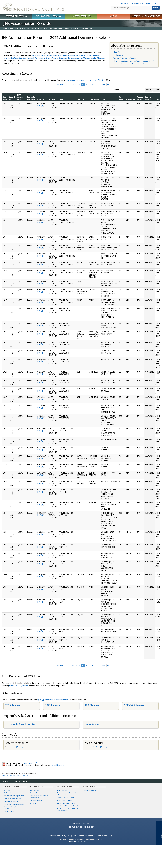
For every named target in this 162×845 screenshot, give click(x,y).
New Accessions (89, 793)
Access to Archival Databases (14, 804)
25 (76, 84)
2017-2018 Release (134, 705)
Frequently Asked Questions (21, 724)
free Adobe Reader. (29, 763)
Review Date (148, 98)
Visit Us (113, 16)
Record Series (140, 98)
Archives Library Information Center (13, 808)
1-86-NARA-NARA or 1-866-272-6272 (81, 841)
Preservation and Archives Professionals (39, 797)
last (108, 84)
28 (86, 84)
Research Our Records (16, 16)
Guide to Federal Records (66, 798)
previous (60, 84)
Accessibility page (57, 765)
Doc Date (40, 99)
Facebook (69, 826)
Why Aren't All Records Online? (67, 806)
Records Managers (36, 800)
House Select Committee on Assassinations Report (133, 61)
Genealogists (35, 790)
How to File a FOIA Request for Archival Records (67, 810)
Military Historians (36, 793)
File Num (62, 99)
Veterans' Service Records (48, 16)
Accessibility (61, 836)
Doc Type (51, 99)
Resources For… (37, 786)
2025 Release (12, 705)
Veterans (33, 803)
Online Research (11, 786)
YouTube (84, 826)
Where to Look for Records (66, 803)
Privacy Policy (72, 836)
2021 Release (92, 705)
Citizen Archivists (128, 3)
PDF (39, 105)
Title (103, 99)
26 (79, 84)
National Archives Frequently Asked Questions (67, 794)
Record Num (12, 98)
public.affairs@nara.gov (99, 747)
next (104, 84)
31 (96, 84)
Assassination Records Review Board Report (130, 64)
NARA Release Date (20, 97)
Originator (130, 99)
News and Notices (89, 790)
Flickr (92, 826)
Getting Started (62, 790)
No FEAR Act (102, 836)
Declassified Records (64, 800)
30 (93, 84)
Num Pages (121, 98)
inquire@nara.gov (18, 747)
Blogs (88, 826)
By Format (7, 793)
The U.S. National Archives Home (33, 7)
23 (69, 84)
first (53, 84)
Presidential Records (11, 801)
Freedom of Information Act (87, 836)
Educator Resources (81, 16)
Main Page (117, 52)
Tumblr (81, 826)
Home (5, 28)
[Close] (159, 823)
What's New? (89, 786)
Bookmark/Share (143, 3)
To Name (80, 99)
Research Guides (64, 786)
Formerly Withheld (31, 98)
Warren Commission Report (124, 58)
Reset (157, 90)
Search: (117, 89)
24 (73, 84)
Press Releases (93, 724)
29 (89, 84)
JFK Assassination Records (36, 28)
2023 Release (52, 705)
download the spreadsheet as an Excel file (84, 80)
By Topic (7, 790)
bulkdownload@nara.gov (19, 686)
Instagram (77, 826)
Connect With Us (81, 823)
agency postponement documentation (52, 700)
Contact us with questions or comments (15, 775)
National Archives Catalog (13, 798)
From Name (94, 99)
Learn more (141, 841)
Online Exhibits (9, 811)
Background (118, 55)
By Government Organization (14, 796)
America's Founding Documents (146, 16)
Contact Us (155, 3)
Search (155, 8)
